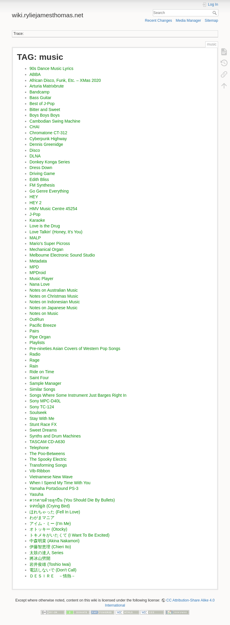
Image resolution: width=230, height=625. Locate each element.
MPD (34, 267)
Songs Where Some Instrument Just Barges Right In (77, 395)
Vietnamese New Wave (51, 476)
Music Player (41, 278)
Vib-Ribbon (39, 470)
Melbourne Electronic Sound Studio (62, 255)
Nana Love (39, 284)
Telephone (39, 447)
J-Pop (35, 214)
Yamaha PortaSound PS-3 (53, 488)
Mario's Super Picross (49, 243)
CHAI (34, 126)
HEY (33, 196)
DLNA (35, 156)
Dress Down (40, 167)
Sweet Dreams (43, 430)
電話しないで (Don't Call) (52, 570)
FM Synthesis (42, 185)
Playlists (37, 342)
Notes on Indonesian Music (54, 301)
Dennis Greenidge (46, 144)
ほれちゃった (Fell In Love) (54, 512)
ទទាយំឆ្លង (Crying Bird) (49, 506)
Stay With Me (41, 418)
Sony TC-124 (41, 406)
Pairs (34, 331)
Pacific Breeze (42, 325)
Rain (33, 366)
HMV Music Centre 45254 (53, 208)
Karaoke (37, 220)
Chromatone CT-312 (48, 132)
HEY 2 (35, 202)
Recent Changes (158, 20)
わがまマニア (42, 517)
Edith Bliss (39, 179)
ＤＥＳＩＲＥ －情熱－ (52, 576)
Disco (34, 150)
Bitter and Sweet (44, 109)
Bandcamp (39, 92)
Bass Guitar (40, 97)
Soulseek (38, 412)
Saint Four (39, 377)
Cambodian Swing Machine (54, 121)
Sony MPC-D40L (45, 401)
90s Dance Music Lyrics (51, 68)
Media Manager (188, 20)
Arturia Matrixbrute (46, 86)
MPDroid (37, 272)
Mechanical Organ (46, 249)
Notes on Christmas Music (53, 296)
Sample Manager (45, 383)
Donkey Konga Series (49, 162)
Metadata (38, 261)
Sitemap (211, 20)
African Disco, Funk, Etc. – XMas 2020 (65, 80)
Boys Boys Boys (44, 115)
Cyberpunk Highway (48, 138)
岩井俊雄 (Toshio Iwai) (50, 564)
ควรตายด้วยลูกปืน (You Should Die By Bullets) (72, 500)
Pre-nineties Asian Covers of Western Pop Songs (74, 348)
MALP (35, 237)
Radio (35, 354)
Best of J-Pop (42, 103)
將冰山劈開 (39, 558)
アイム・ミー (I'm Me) (50, 523)
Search (215, 13)
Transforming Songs (48, 465)
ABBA (35, 74)
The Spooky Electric (48, 459)
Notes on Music (43, 313)
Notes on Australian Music (53, 290)
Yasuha (36, 494)
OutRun (36, 319)
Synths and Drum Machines (55, 436)
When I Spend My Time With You (60, 482)
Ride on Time (41, 371)
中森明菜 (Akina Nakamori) (54, 540)
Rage (34, 360)
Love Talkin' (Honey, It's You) (56, 231)
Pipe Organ (40, 337)
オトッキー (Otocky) (48, 529)
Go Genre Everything (49, 191)
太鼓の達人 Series (46, 552)
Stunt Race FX (43, 424)
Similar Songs (42, 389)
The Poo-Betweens (47, 453)
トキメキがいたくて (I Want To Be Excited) (69, 535)
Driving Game (42, 173)
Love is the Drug (44, 226)
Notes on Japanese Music (53, 307)
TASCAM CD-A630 (47, 441)
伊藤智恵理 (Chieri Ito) (50, 546)
